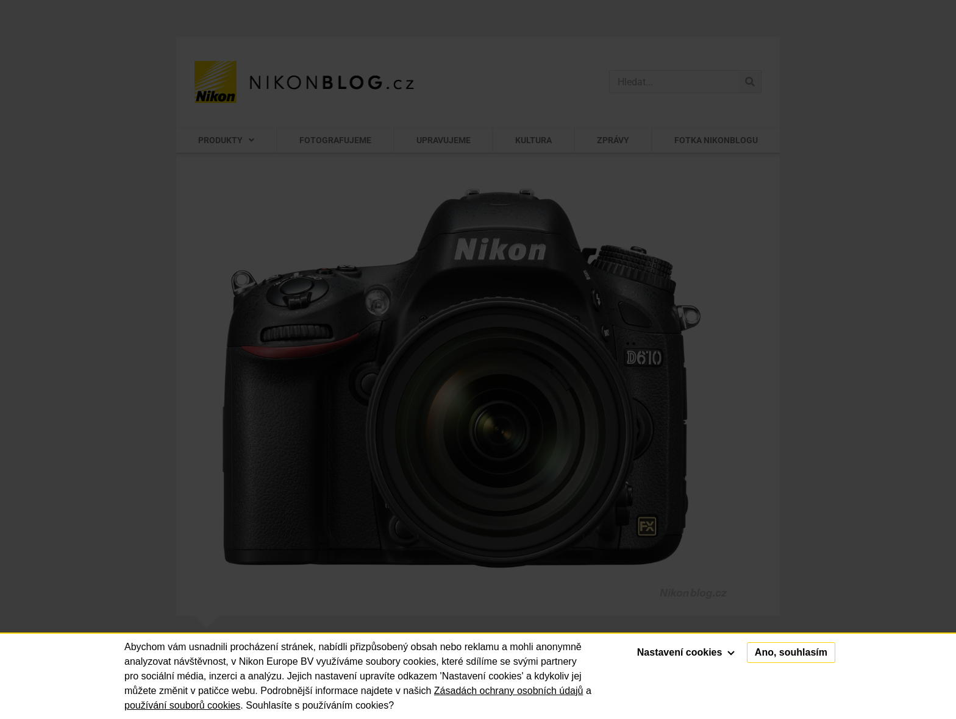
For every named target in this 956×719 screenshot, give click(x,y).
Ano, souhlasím (791, 652)
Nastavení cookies (686, 652)
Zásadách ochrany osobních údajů (508, 690)
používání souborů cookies (182, 705)
